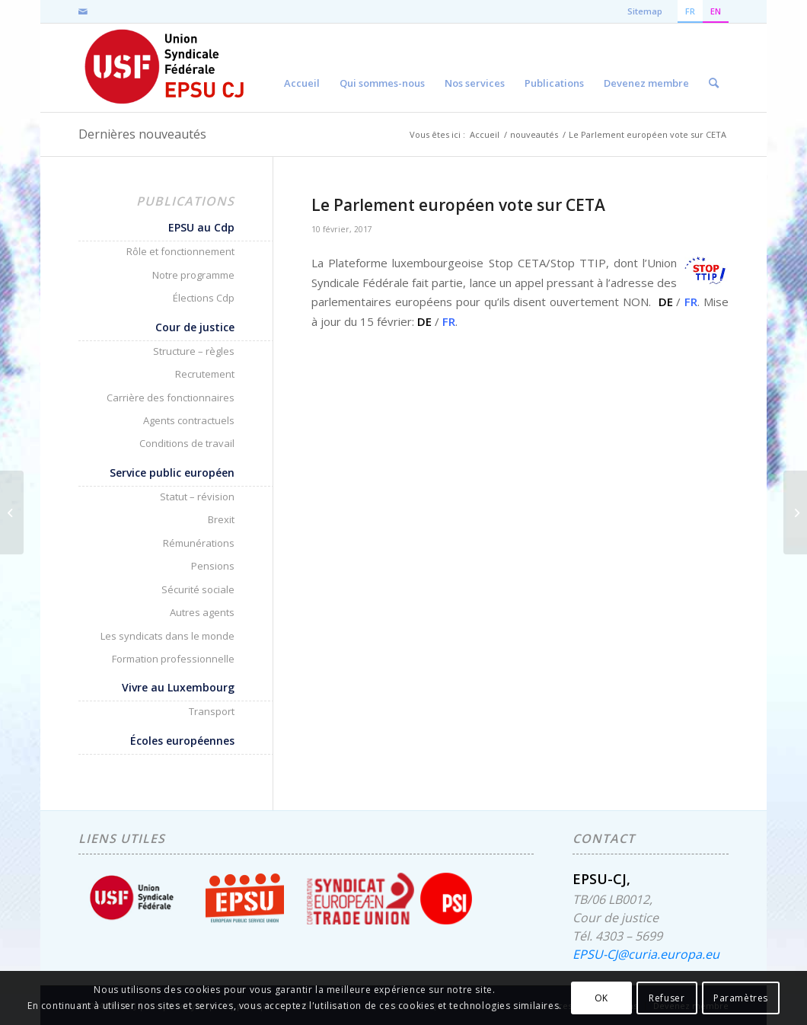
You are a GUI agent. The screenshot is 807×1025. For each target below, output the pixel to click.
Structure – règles (193, 351)
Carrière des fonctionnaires (170, 397)
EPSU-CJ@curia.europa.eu (646, 954)
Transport (211, 711)
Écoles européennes (182, 740)
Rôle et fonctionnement (180, 251)
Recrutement (204, 374)
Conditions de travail (186, 443)
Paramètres (740, 997)
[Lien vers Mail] (83, 11)
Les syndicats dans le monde (167, 636)
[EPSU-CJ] (165, 68)
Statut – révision (197, 496)
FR (690, 301)
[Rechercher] (714, 68)
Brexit (221, 519)
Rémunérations (198, 543)
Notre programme (193, 275)
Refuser (666, 997)
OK (601, 997)
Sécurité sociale (197, 589)
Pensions (212, 566)
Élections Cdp (203, 298)
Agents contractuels (188, 420)
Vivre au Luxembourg (178, 687)
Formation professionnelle (173, 659)
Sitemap (644, 11)
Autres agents (202, 612)
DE (666, 301)
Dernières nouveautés (142, 134)
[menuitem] (302, 68)
